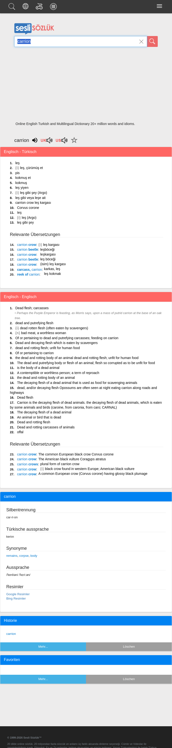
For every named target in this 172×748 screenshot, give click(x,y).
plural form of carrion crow (59, 464)
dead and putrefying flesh (34, 323)
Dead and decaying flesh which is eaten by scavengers (56, 343)
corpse (24, 555)
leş (17, 163)
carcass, (29, 269)
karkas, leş (52, 269)
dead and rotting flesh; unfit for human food (47, 348)
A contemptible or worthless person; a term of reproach (58, 373)
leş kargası (51, 245)
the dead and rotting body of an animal (46, 378)
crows (27, 464)
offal (20, 432)
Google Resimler (18, 594)
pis (17, 173)
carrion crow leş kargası (33, 203)
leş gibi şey (25, 222)
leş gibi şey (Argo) (33, 193)
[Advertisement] (86, 86)
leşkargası (48, 254)
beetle (27, 249)
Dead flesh (25, 397)
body (33, 555)
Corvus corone (28, 208)
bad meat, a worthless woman (43, 333)
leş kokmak (52, 274)
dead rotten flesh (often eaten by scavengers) (54, 328)
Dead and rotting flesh (33, 422)
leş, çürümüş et (31, 168)
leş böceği (48, 259)
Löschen (129, 646)
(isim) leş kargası (53, 264)
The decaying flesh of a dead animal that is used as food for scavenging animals (77, 383)
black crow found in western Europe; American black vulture (89, 469)
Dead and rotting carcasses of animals (46, 427)
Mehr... (43, 646)
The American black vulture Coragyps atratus (72, 459)
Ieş (19, 212)
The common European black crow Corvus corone (76, 454)
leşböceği (47, 249)
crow (26, 245)
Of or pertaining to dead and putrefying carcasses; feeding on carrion (66, 338)
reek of (28, 274)
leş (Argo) (29, 218)
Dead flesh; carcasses (32, 308)
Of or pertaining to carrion (34, 353)
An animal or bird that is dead (39, 417)
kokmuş (21, 183)
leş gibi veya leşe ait (30, 198)
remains (11, 555)
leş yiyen (21, 188)
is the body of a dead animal (38, 368)
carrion (11, 634)
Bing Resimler (16, 598)
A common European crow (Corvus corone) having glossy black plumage (92, 474)
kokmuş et (23, 178)
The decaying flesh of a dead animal (44, 412)
